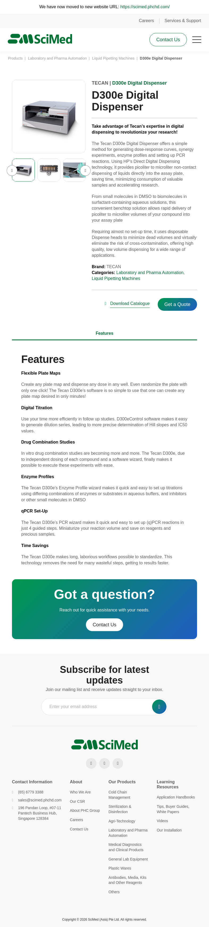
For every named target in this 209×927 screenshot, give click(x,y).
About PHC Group (85, 810)
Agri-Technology (121, 821)
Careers (146, 20)
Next (85, 171)
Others (114, 892)
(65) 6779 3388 (27, 792)
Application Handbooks (176, 797)
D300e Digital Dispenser (139, 84)
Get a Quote (177, 305)
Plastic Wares (119, 868)
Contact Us (168, 40)
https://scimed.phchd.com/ (145, 7)
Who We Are (80, 792)
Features (105, 334)
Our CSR (77, 801)
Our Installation (169, 830)
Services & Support (183, 20)
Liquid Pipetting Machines (116, 279)
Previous (12, 171)
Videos (162, 821)
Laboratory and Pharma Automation (149, 273)
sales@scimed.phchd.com (37, 800)
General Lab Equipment (128, 859)
